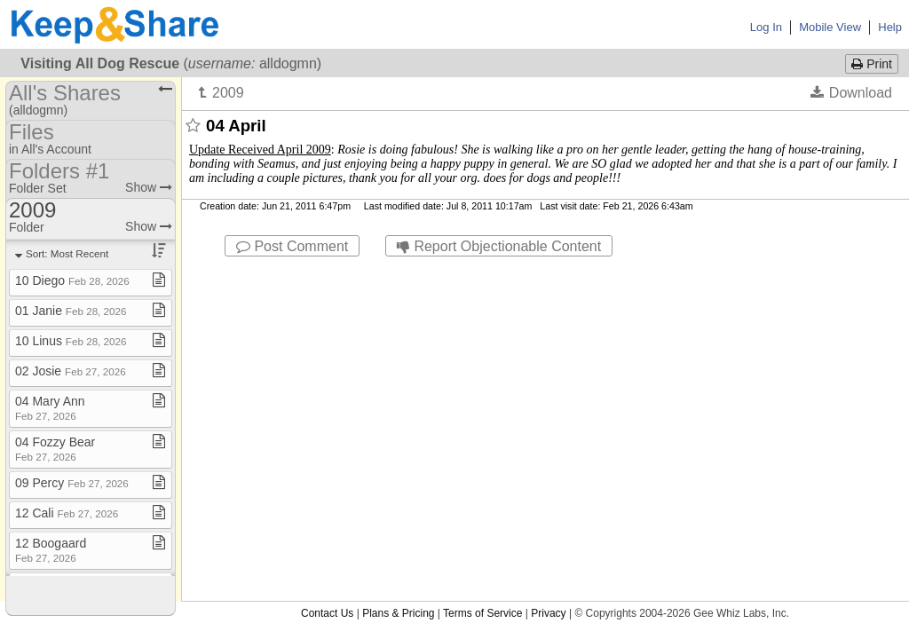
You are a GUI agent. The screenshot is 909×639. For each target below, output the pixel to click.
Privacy (548, 272)
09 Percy (72, 483)
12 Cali (66, 513)
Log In (766, 27)
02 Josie (70, 371)
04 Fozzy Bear (55, 448)
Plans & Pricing (398, 272)
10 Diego (72, 280)
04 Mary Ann (50, 408)
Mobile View (830, 27)
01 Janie (71, 311)
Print (871, 64)
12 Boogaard (50, 550)
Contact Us (327, 272)
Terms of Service (482, 272)
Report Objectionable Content (499, 246)
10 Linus (71, 341)
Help (890, 27)
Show (148, 187)
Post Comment (292, 246)
